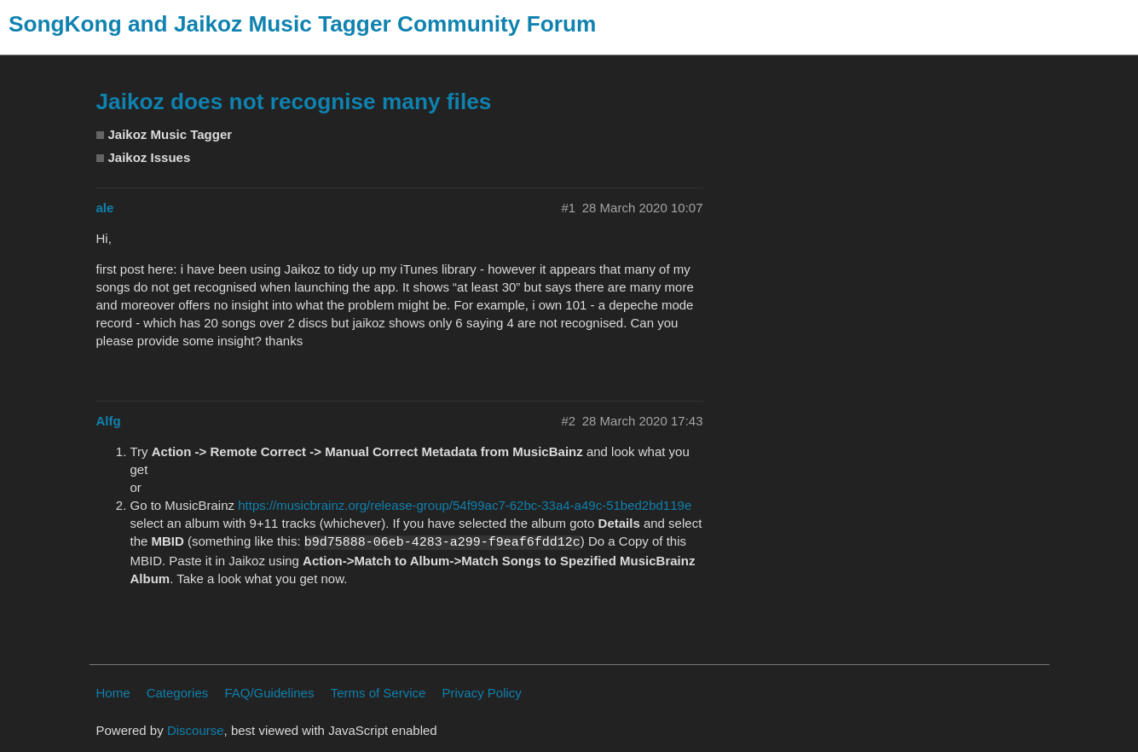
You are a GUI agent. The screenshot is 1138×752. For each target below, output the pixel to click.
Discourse (195, 730)
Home (113, 692)
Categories (178, 692)
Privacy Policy (482, 692)
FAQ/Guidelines (269, 692)
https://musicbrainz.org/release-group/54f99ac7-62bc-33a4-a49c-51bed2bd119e (464, 505)
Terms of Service (378, 692)
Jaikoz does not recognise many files (294, 101)
